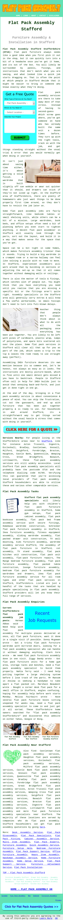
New (29, 896)
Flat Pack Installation (28, 867)
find (33, 751)
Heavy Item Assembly (45, 855)
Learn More (46, 918)
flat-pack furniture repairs (34, 558)
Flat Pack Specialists (36, 835)
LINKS (25, 16)
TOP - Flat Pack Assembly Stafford (24, 873)
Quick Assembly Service (44, 845)
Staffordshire (24, 583)
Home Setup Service (30, 861)
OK (56, 918)
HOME (18, 16)
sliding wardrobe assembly (34, 535)
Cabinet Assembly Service (42, 839)
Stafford (47, 441)
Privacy (58, 900)
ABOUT (33, 16)
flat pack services (41, 580)
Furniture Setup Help (17, 848)
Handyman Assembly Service (20, 858)
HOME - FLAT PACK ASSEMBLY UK (31, 889)
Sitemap (4, 896)
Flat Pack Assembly (17, 896)
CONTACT (42, 16)
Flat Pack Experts (46, 842)
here (42, 827)
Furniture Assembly (14, 845)
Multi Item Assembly (16, 842)
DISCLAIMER (54, 16)
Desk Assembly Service (27, 832)
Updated (36, 896)
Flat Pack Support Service (33, 851)
